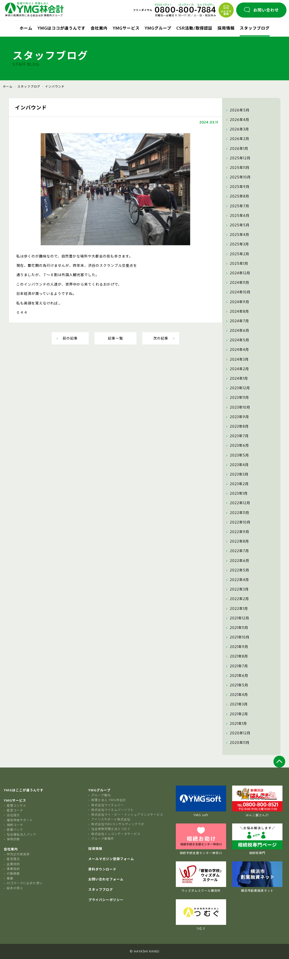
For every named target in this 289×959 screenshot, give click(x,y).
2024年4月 (237, 349)
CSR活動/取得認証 (194, 28)
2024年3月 (237, 359)
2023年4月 (237, 465)
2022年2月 (237, 599)
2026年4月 (237, 119)
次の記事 (164, 338)
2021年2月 (236, 714)
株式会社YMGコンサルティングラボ (117, 824)
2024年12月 (237, 273)
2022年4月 (237, 580)
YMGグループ (158, 28)
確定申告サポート (20, 820)
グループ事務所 (102, 839)
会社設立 (13, 815)
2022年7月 (237, 551)
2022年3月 (237, 589)
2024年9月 (237, 302)
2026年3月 (237, 129)
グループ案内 (101, 795)
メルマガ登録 (226, 9)
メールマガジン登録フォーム (111, 859)
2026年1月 (236, 148)
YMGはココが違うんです (61, 28)
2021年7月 (236, 666)
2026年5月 (237, 110)
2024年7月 (237, 321)
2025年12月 (238, 158)
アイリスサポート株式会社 (110, 819)
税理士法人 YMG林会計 (108, 800)
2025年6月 (237, 215)
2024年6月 (237, 330)
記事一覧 (115, 338)
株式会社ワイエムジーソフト (112, 810)
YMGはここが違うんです (24, 790)
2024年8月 (237, 311)
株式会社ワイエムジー (107, 805)
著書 (10, 878)
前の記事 (66, 338)
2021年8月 (236, 656)
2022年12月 (237, 503)
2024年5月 (237, 340)
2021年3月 (236, 704)
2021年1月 (236, 723)
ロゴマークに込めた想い (25, 883)
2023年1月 (236, 493)
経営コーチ (15, 810)
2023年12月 (237, 388)
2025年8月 (237, 196)
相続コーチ (15, 825)
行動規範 (13, 873)
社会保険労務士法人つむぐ (111, 829)
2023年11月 (237, 397)
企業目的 (13, 864)
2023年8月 (237, 426)
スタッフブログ (255, 28)
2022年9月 (237, 532)
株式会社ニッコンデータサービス (115, 834)
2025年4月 (237, 234)
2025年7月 (237, 206)
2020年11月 (237, 742)
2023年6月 (237, 445)
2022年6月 (237, 560)
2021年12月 (237, 618)
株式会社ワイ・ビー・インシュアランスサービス (127, 814)
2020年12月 (238, 733)
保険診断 (13, 839)
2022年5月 (237, 570)
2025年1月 (236, 263)
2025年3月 (237, 244)
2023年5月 (237, 455)
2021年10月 (237, 637)
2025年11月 (237, 167)
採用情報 (226, 28)
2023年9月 (237, 417)
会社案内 (99, 28)
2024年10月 (238, 292)
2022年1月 (236, 608)
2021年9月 (236, 647)
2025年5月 (237, 225)
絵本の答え (15, 888)
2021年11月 (236, 627)
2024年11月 (237, 282)
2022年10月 (238, 522)
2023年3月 (237, 474)
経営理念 (13, 859)
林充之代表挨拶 (18, 854)
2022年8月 (237, 541)
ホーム (26, 28)
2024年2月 (237, 369)
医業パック (15, 830)
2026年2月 (237, 139)
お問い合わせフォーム (105, 879)
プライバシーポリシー (105, 900)
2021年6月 (236, 675)
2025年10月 (238, 177)
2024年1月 (236, 378)
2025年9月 (237, 186)
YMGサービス (126, 28)
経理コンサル (16, 805)
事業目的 (13, 869)
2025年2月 (237, 254)
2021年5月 (236, 685)
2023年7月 (237, 436)
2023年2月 (237, 484)
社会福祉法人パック (21, 834)
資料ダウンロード (102, 869)
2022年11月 (237, 512)
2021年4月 (236, 694)
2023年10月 (237, 407)
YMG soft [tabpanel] (201, 801)
